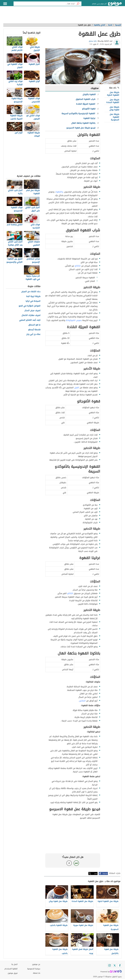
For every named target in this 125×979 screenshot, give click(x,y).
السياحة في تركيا (33, 301)
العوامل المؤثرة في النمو (29, 306)
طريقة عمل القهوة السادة (112, 101)
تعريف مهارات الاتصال (30, 315)
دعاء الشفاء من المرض (30, 291)
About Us (36, 973)
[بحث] (78, 3)
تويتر (95, 873)
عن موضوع (36, 964)
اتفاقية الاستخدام (11, 968)
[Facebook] (120, 965)
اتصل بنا (14, 964)
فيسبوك (105, 873)
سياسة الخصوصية (33, 968)
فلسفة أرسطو (34, 329)
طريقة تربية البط (33, 296)
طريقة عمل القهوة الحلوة (113, 93)
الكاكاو (78, 266)
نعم (76, 863)
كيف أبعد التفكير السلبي (29, 320)
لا (69, 863)
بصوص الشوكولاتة (74, 320)
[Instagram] (109, 965)
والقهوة (59, 192)
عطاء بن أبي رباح (33, 334)
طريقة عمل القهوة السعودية (114, 117)
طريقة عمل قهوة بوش (114, 108)
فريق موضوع (12, 973)
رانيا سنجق (93, 41)
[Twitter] (115, 965)
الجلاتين (82, 701)
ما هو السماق (34, 325)
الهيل (76, 387)
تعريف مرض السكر (32, 310)
